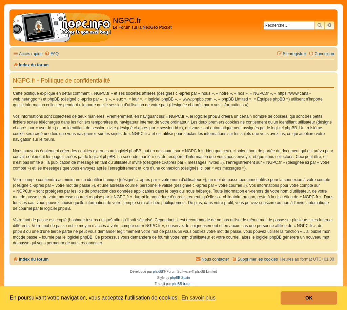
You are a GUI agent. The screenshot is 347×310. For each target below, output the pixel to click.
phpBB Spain (180, 278)
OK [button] (309, 298)
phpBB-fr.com (182, 284)
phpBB (158, 271)
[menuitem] (51, 54)
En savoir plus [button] (198, 298)
